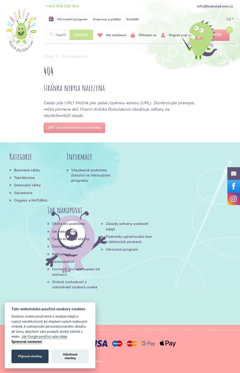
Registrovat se (176, 35)
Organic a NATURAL (31, 200)
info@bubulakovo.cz (215, 6)
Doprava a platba (107, 19)
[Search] (69, 35)
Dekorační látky (27, 185)
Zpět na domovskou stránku (74, 128)
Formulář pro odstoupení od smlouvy (76, 272)
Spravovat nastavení (26, 342)
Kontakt (132, 19)
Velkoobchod (63, 261)
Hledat (81, 34)
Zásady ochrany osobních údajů (127, 226)
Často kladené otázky (70, 239)
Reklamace (61, 254)
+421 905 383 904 (62, 6)
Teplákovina (24, 177)
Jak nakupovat (64, 231)
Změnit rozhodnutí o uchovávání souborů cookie (75, 285)
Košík (212, 35)
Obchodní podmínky (68, 223)
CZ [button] (228, 19)
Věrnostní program (68, 19)
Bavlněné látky (27, 170)
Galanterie (23, 193)
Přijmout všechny (30, 356)
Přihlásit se (143, 35)
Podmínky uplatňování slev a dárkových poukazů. (129, 239)
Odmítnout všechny (70, 356)
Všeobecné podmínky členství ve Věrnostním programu (91, 175)
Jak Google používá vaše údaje (44, 337)
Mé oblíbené (112, 35)
